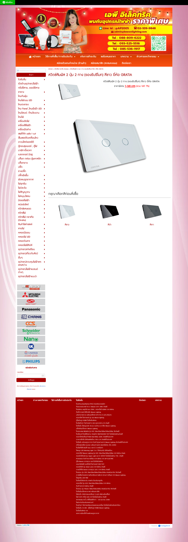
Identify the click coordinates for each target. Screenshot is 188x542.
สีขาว (67, 224)
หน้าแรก (50, 69)
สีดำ (109, 224)
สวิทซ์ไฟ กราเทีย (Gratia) (61, 69)
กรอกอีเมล (20, 372)
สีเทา (152, 224)
